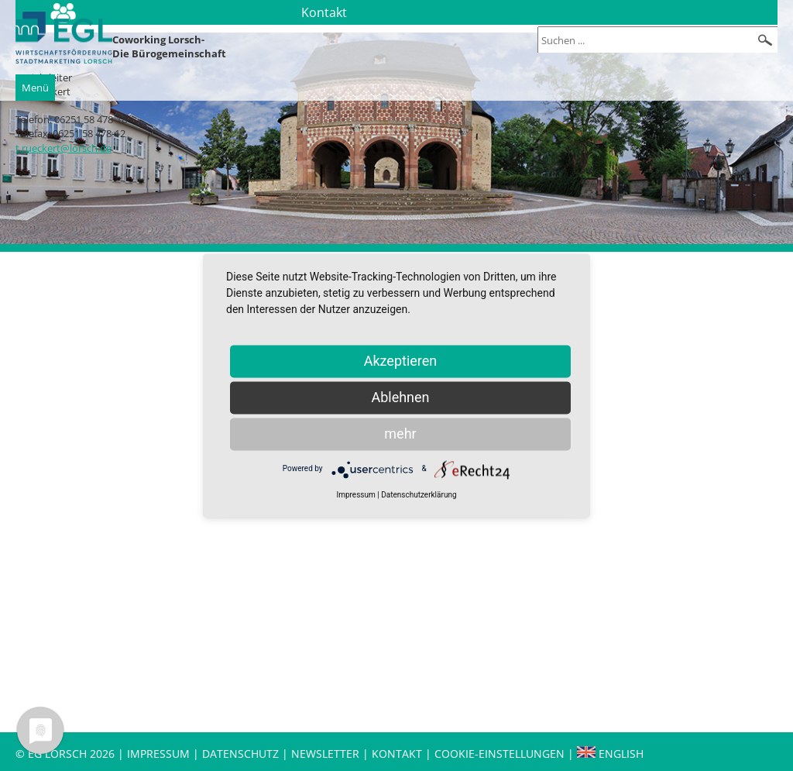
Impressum (158, 753)
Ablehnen (400, 397)
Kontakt (398, 753)
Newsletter (325, 753)
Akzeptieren (401, 361)
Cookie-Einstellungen (499, 753)
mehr (400, 433)
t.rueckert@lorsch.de (63, 148)
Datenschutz (242, 753)
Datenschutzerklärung (418, 494)
